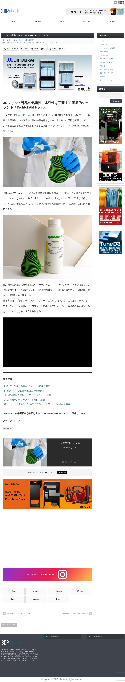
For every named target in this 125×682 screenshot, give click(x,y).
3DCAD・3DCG (105, 41)
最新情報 (31, 40)
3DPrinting (12, 42)
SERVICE (62, 21)
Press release (104, 51)
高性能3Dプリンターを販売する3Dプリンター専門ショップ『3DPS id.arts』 (93, 27)
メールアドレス (11, 421)
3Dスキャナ (103, 44)
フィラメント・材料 (22, 40)
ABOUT (38, 21)
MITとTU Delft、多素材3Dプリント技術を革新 (27, 386)
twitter (119, 2)
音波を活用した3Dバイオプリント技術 (18, 613)
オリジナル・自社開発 (106, 58)
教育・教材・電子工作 (106, 73)
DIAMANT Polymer (22, 115)
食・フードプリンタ (106, 80)
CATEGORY (87, 21)
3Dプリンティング (22, 42)
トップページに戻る (9, 624)
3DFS (7, 42)
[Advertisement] (47, 538)
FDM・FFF (32, 42)
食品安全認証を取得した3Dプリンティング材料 (28, 395)
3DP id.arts (59, 679)
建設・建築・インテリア (107, 69)
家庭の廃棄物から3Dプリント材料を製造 (24, 399)
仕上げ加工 (53, 42)
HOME (13, 21)
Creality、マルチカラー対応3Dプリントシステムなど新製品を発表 (37, 404)
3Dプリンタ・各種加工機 (107, 48)
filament (38, 42)
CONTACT (112, 21)
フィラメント (45, 42)
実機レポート (104, 66)
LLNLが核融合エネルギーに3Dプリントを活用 (74, 613)
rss (116, 2)
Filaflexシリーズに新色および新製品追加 (24, 391)
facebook (122, 2)
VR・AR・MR (104, 55)
